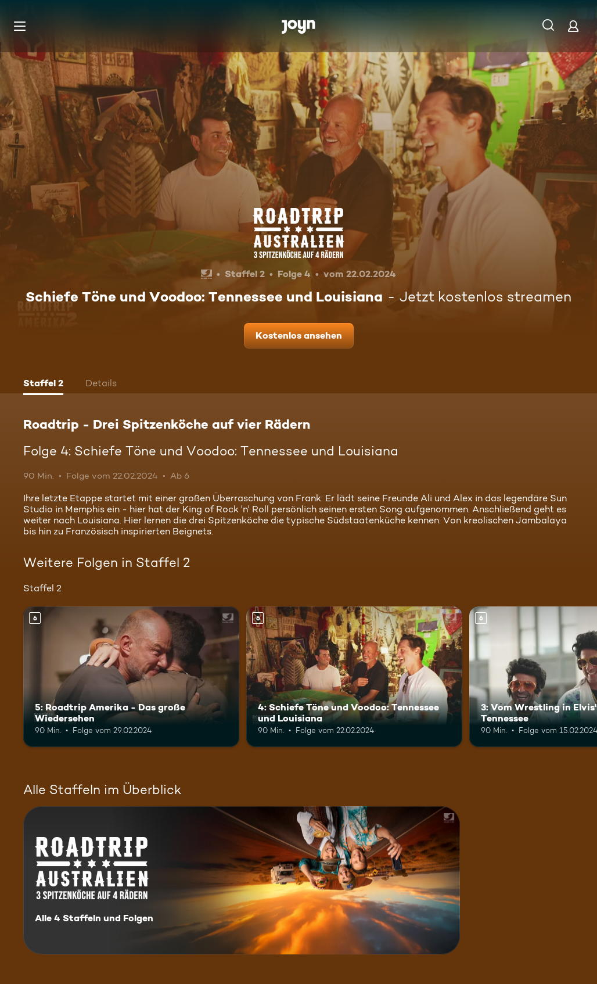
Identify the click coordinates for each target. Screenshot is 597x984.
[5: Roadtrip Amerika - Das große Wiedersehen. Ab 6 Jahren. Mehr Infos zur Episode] (131, 676)
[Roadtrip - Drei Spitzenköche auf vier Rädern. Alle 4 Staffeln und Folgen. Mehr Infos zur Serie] (241, 880)
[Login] (573, 26)
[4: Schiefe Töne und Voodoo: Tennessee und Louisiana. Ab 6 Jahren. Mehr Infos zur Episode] (354, 676)
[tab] (43, 384)
